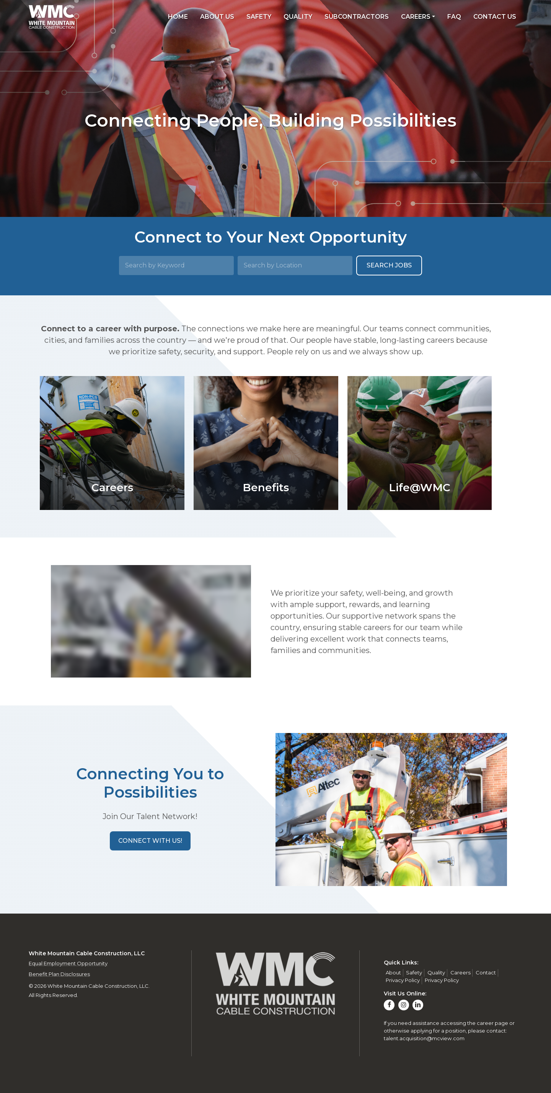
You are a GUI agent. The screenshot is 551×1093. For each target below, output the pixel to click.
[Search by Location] (295, 265)
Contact (486, 972)
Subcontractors (356, 16)
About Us (217, 16)
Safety (258, 16)
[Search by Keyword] (176, 265)
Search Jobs (389, 265)
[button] (150, 840)
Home (178, 16)
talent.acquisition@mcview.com (424, 1038)
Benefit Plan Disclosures (59, 974)
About (393, 972)
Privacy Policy (403, 980)
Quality (298, 16)
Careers (415, 16)
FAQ (454, 16)
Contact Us (494, 16)
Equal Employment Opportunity (68, 963)
